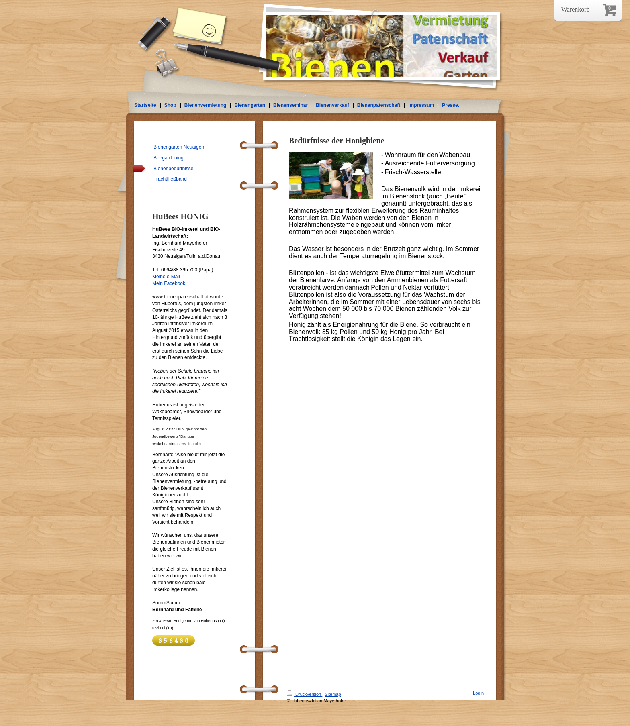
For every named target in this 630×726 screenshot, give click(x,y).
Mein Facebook (168, 283)
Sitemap (333, 694)
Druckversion (304, 694)
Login (478, 693)
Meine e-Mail (166, 276)
